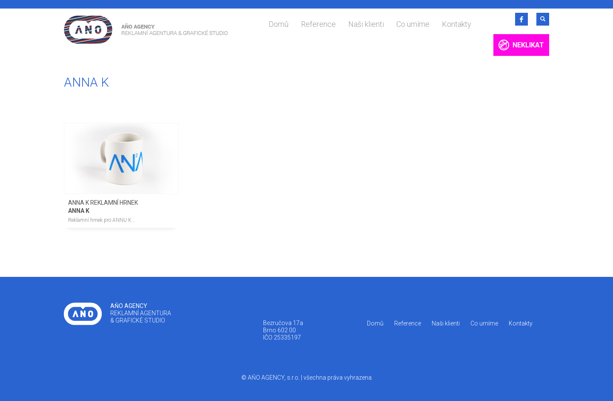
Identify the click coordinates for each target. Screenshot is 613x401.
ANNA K (78, 210)
